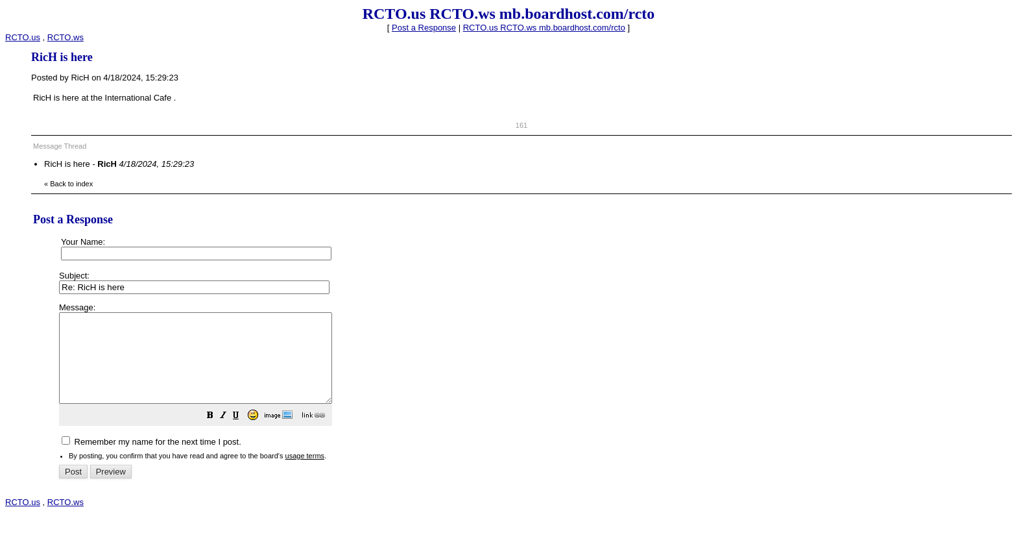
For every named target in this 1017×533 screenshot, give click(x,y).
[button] (242, 435)
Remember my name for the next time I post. (151, 459)
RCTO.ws (65, 37)
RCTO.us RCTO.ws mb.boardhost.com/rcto (544, 27)
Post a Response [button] (424, 27)
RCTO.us (22, 37)
